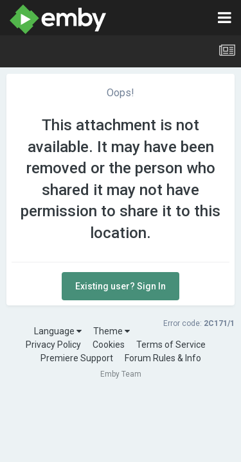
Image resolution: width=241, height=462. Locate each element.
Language (58, 331)
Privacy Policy (53, 344)
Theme (111, 331)
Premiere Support (76, 358)
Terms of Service (171, 344)
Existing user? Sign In (120, 286)
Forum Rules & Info (163, 358)
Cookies (109, 344)
